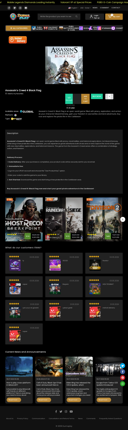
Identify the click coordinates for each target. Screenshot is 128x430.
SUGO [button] (84, 28)
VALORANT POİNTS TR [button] (51, 28)
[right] (122, 219)
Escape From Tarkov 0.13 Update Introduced (107, 384)
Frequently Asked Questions (110, 418)
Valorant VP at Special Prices (78, 2)
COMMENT (104, 8)
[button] (114, 17)
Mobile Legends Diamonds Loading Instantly (34, 2)
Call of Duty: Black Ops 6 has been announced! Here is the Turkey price (48, 384)
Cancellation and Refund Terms (61, 418)
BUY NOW (97, 96)
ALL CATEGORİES (18, 28)
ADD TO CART (85, 98)
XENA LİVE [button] (93, 28)
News (80, 418)
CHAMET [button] (117, 28)
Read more (13, 400)
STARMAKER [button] (105, 28)
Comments (91, 418)
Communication (38, 418)
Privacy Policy (22, 418)
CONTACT (116, 8)
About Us (9, 418)
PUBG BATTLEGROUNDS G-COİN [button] (69, 28)
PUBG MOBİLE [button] (37, 28)
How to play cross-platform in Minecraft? (18, 384)
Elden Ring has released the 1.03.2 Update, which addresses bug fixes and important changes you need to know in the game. (78, 384)
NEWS (95, 8)
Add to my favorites (14, 93)
